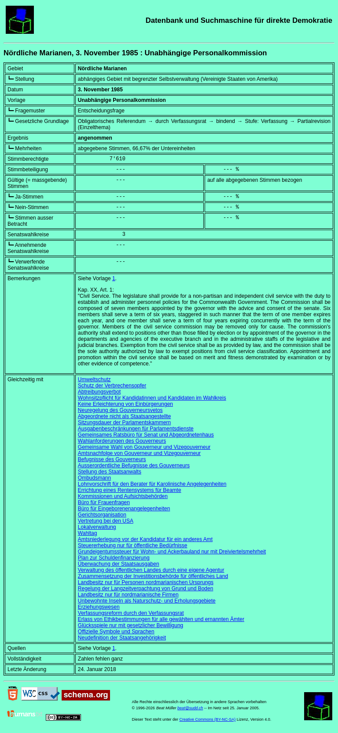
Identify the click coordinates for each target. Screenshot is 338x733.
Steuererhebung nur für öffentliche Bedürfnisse (132, 545)
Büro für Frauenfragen (104, 502)
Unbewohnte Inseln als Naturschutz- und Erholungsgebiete (147, 601)
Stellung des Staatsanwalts (109, 472)
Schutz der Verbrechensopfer (112, 386)
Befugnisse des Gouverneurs (112, 459)
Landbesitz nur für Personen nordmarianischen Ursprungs (145, 582)
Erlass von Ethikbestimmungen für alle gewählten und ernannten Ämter (161, 619)
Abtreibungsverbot (99, 392)
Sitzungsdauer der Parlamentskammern (124, 422)
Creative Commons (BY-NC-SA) (207, 719)
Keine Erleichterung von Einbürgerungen (125, 404)
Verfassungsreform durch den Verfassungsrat (131, 613)
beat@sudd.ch (190, 708)
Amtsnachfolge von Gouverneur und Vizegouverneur (139, 453)
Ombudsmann (94, 478)
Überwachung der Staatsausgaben (118, 564)
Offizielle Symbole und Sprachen (116, 631)
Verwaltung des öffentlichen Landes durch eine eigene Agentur (151, 570)
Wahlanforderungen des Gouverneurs (122, 441)
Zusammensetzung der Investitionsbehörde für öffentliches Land (153, 576)
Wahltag (87, 533)
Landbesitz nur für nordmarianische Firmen (128, 595)
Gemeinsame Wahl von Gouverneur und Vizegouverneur (144, 447)
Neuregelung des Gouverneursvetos (120, 410)
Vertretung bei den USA (105, 521)
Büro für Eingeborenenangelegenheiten (124, 509)
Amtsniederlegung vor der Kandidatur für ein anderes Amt (145, 539)
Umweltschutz (94, 379)
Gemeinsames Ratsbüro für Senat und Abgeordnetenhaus (146, 435)
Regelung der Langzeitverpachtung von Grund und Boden (145, 588)
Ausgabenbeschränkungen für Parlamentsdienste (136, 429)
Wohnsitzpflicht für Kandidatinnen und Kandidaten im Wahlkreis (152, 398)
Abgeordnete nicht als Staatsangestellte (124, 416)
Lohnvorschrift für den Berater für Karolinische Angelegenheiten (152, 484)
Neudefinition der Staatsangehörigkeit (122, 638)
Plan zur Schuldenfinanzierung (114, 558)
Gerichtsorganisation (102, 515)
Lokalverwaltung (97, 527)
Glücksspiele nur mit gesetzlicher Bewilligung (130, 625)
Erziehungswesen (99, 607)
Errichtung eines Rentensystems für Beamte (129, 490)
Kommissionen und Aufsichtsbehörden (123, 496)
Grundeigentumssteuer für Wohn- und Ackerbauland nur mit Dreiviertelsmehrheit (172, 552)
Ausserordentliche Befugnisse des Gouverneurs (134, 465)
